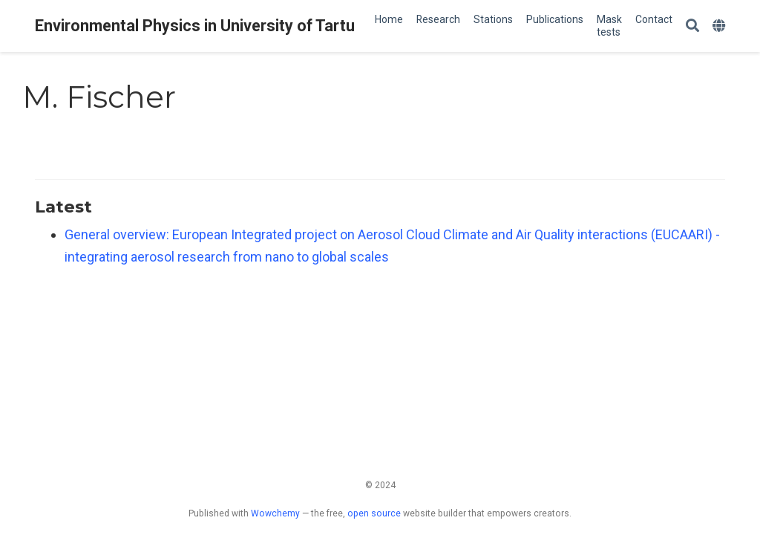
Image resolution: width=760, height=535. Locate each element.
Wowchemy (275, 513)
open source (374, 513)
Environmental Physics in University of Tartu (195, 25)
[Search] (692, 26)
